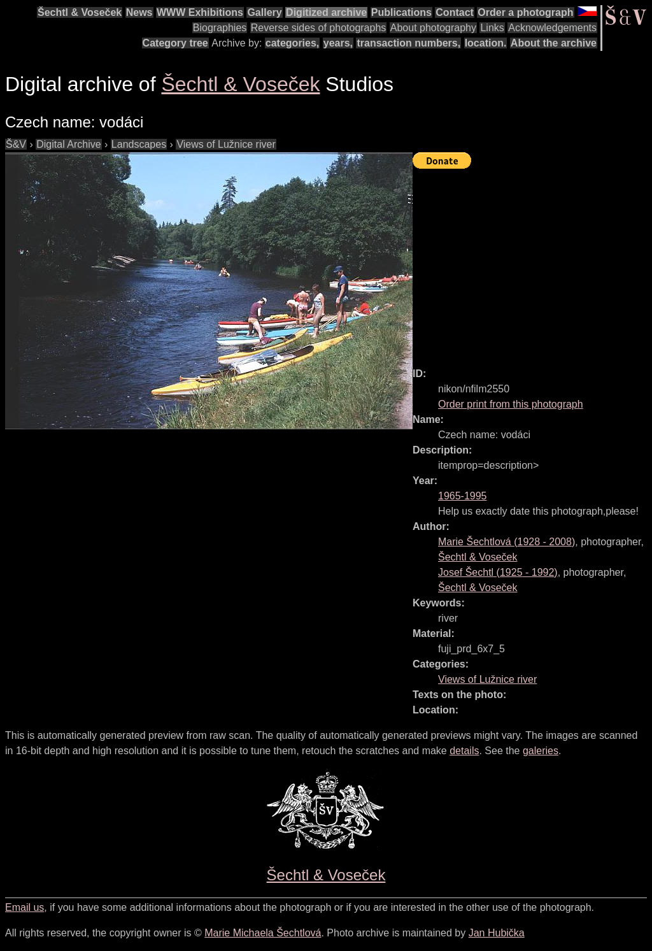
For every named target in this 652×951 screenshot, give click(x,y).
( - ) (506, 541)
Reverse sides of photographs (318, 27)
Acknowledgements (552, 27)
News (139, 12)
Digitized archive (326, 12)
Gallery (264, 12)
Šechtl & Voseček (80, 12)
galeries (540, 750)
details (464, 750)
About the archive (554, 43)
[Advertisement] (532, 262)
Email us (24, 907)
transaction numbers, (408, 43)
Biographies (220, 27)
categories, (292, 43)
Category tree (175, 43)
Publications (401, 12)
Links (492, 27)
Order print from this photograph (510, 404)
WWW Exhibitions (200, 12)
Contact (455, 12)
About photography (433, 27)
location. (486, 43)
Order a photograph (525, 12)
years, (338, 43)
